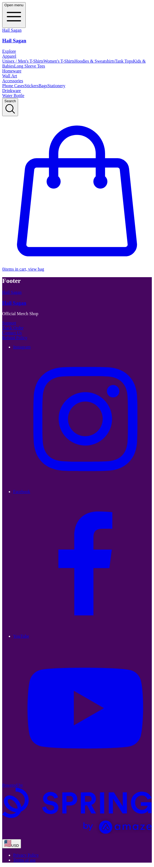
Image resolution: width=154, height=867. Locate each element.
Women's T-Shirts (58, 61)
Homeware (11, 71)
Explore (9, 51)
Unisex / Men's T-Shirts (22, 61)
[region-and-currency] (11, 843)
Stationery (56, 85)
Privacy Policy (26, 855)
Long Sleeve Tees (29, 66)
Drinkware (11, 90)
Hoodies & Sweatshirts (94, 61)
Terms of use (24, 860)
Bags (43, 85)
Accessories (12, 80)
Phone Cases (13, 85)
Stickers (31, 85)
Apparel (9, 56)
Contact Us (12, 332)
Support (9, 323)
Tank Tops (124, 61)
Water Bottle (13, 95)
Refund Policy (14, 337)
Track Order (13, 328)
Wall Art (9, 76)
